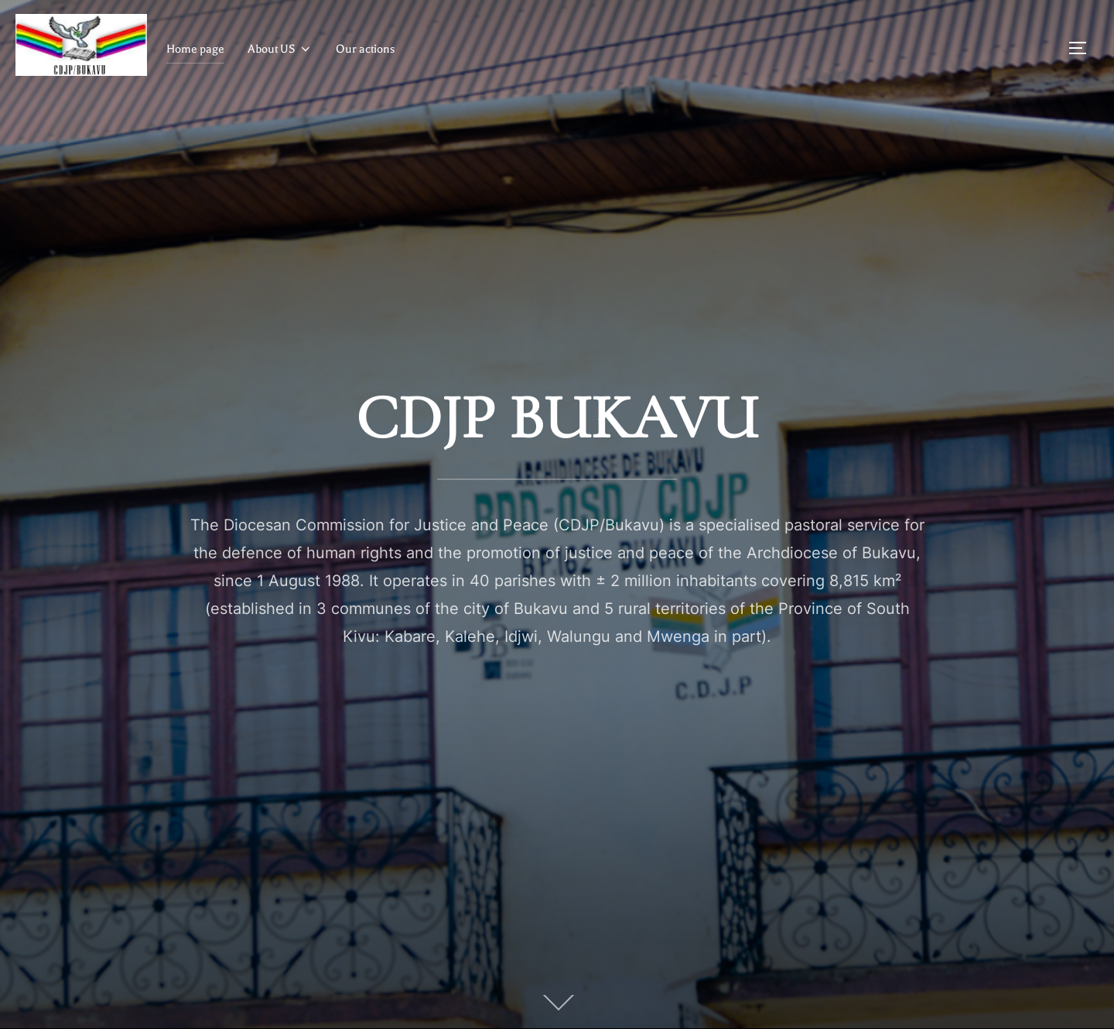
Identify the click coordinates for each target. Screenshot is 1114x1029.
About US (280, 49)
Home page (195, 49)
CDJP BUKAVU (557, 417)
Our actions (365, 49)
